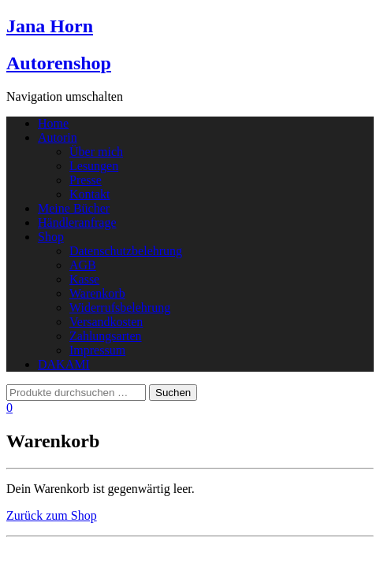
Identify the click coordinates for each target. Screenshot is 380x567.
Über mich (96, 151)
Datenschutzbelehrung (125, 251)
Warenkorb (97, 293)
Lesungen (93, 165)
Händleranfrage (77, 222)
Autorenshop (58, 63)
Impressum (97, 350)
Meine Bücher (74, 208)
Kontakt (89, 194)
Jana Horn (49, 26)
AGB (82, 265)
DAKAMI (64, 364)
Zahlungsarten (105, 336)
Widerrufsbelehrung (119, 307)
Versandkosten (106, 321)
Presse (85, 180)
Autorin (57, 137)
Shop (51, 236)
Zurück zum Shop (51, 515)
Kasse (84, 279)
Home (53, 123)
